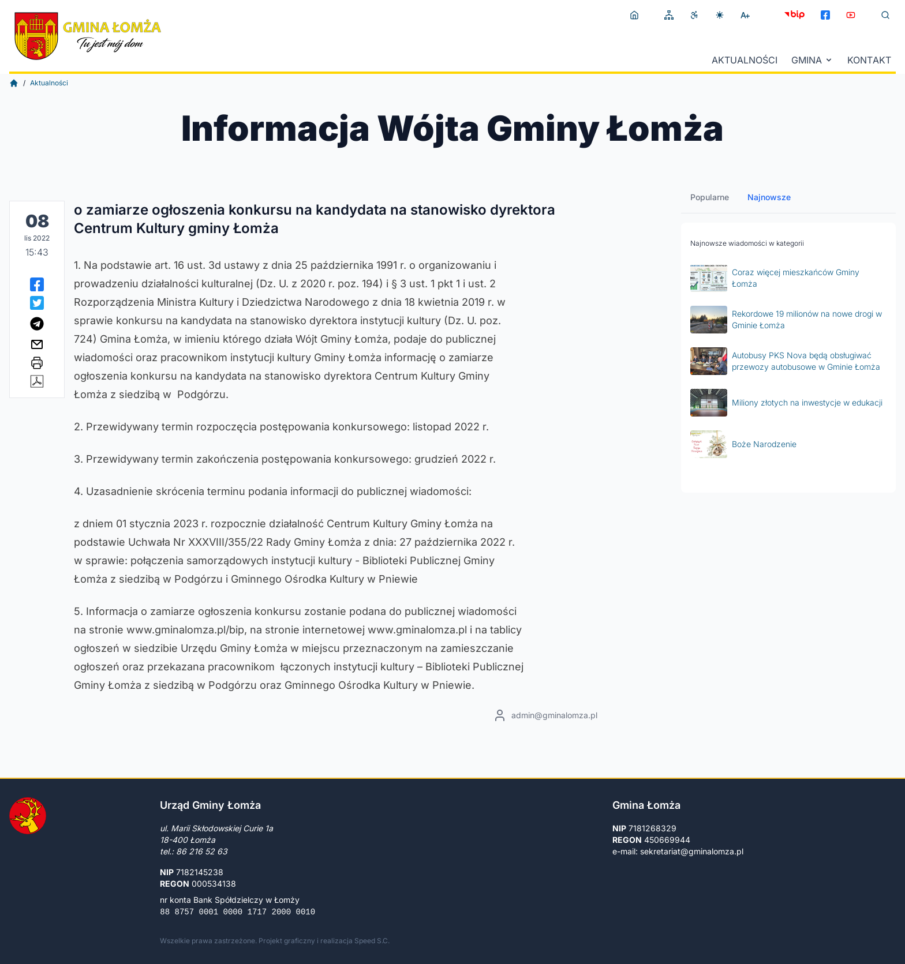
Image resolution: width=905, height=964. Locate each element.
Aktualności (744, 60)
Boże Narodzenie (743, 444)
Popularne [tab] (709, 197)
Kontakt (869, 60)
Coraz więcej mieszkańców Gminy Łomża (774, 278)
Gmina (812, 60)
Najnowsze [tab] (769, 197)
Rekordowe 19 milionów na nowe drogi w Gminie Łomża (786, 319)
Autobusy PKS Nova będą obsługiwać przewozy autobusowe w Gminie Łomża (785, 361)
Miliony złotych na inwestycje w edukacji (786, 403)
